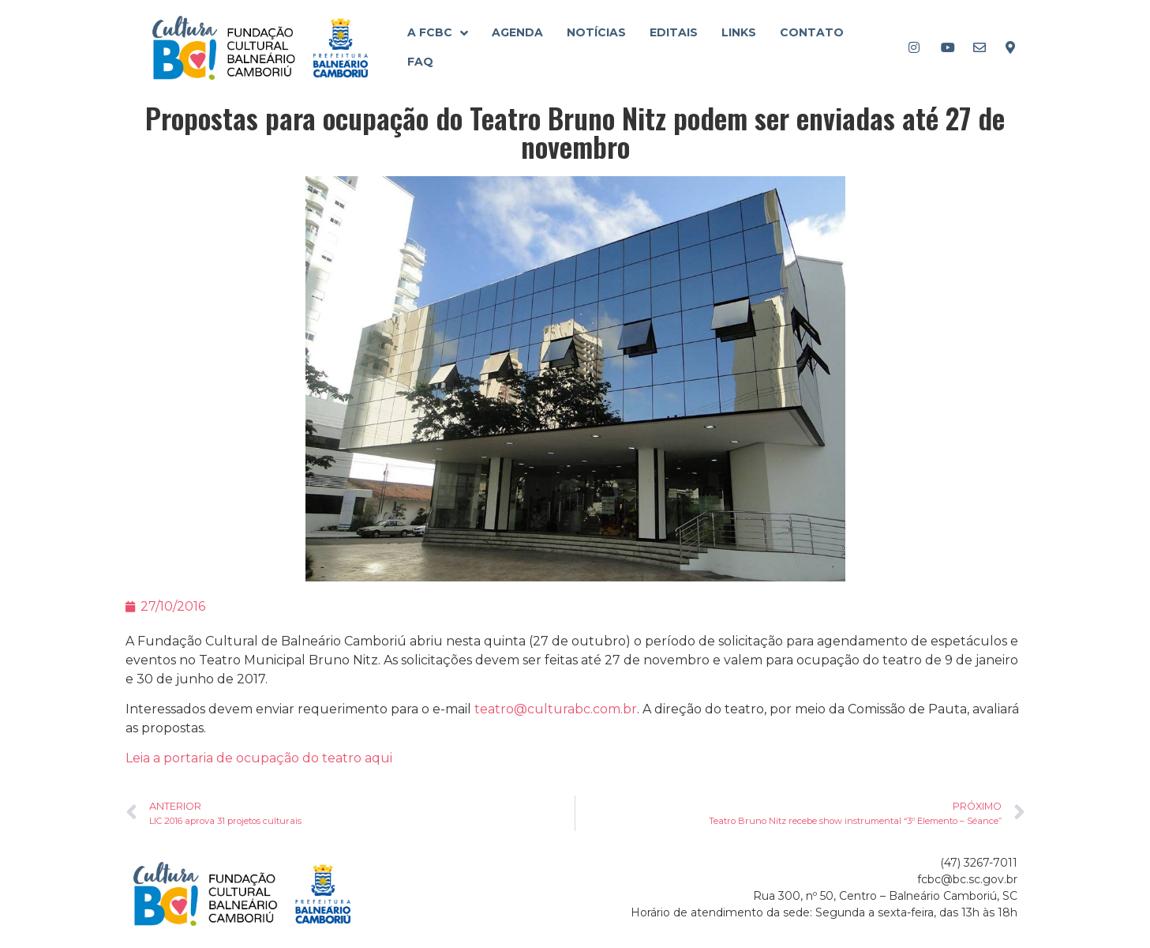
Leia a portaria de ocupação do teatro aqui (258, 758)
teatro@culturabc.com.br (555, 709)
